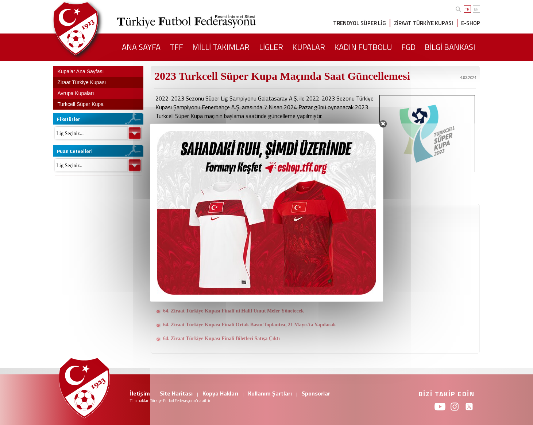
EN (476, 9)
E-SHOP (470, 23)
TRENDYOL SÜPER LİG (359, 23)
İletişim (140, 393)
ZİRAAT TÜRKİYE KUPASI (423, 23)
